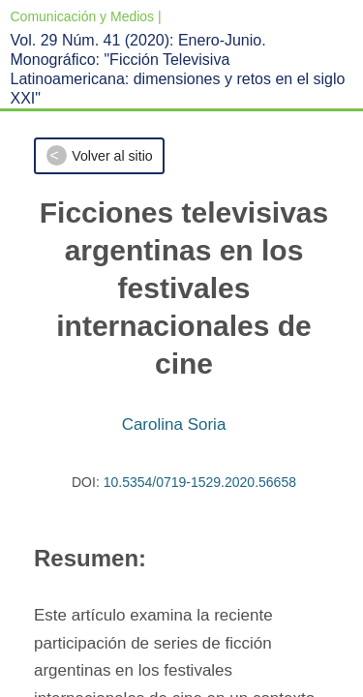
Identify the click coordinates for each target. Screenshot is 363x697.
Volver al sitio (112, 156)
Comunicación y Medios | (86, 16)
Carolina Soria (174, 424)
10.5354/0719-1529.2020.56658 (200, 482)
